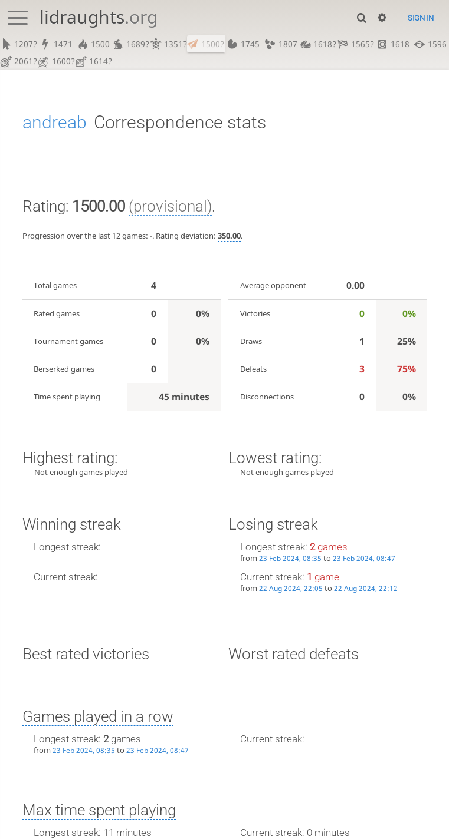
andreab (54, 123)
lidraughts (99, 17)
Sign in (421, 18)
